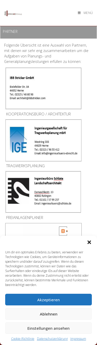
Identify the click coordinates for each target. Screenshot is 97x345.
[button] (89, 242)
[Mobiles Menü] (85, 13)
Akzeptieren (48, 299)
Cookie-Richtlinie (22, 338)
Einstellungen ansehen (48, 328)
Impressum (78, 338)
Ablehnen (48, 314)
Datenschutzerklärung (52, 338)
